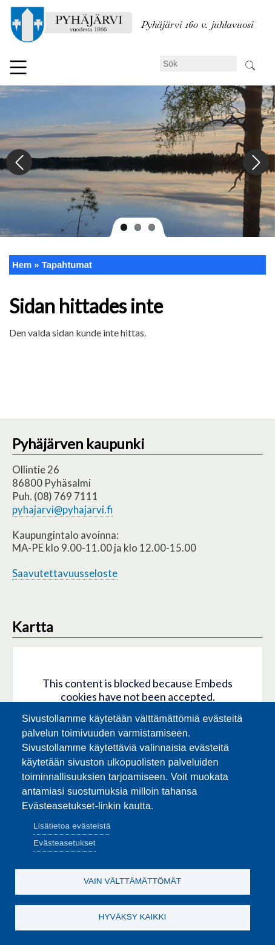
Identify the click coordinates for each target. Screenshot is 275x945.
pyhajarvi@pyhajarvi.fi (62, 509)
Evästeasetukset (64, 842)
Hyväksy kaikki (133, 916)
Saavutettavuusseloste (65, 573)
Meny (18, 67)
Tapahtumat (67, 265)
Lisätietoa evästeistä (71, 825)
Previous (19, 162)
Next (255, 162)
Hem (21, 265)
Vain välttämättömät (132, 881)
